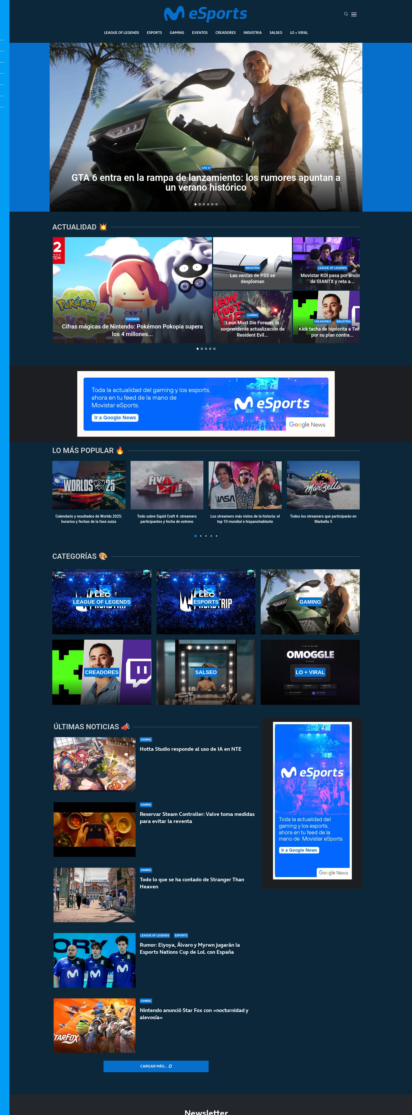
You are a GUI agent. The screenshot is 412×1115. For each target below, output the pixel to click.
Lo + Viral (299, 32)
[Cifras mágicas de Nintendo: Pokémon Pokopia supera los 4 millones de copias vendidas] (132, 290)
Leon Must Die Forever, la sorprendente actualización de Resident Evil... (252, 329)
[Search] (346, 14)
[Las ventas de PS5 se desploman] (252, 263)
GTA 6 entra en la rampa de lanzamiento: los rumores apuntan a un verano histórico (206, 182)
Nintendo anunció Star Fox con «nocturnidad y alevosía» (194, 1014)
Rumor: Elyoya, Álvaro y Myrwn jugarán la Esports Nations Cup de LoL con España (190, 948)
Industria (253, 32)
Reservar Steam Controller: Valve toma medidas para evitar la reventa (197, 817)
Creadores (225, 32)
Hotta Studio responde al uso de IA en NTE (190, 749)
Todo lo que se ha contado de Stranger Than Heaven (192, 883)
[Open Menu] (354, 14)
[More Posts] (156, 1066)
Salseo (276, 32)
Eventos (200, 32)
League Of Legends (121, 32)
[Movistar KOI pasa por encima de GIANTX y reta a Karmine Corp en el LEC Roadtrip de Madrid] (332, 263)
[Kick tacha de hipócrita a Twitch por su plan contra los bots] (332, 317)
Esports (154, 32)
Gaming (177, 32)
